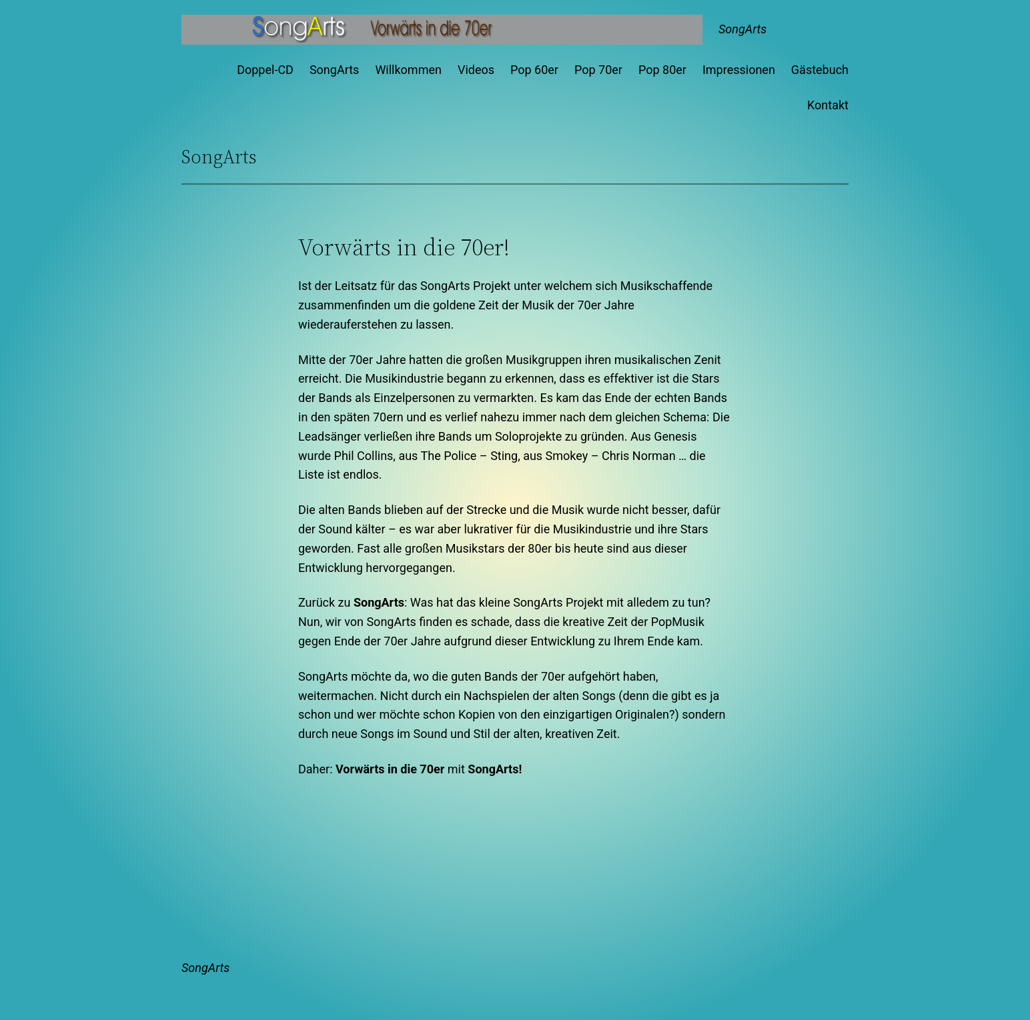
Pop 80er (662, 70)
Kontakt (828, 105)
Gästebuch (820, 70)
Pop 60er (534, 70)
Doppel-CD (265, 70)
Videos (476, 70)
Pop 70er (598, 70)
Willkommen (408, 70)
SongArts (742, 29)
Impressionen (738, 70)
